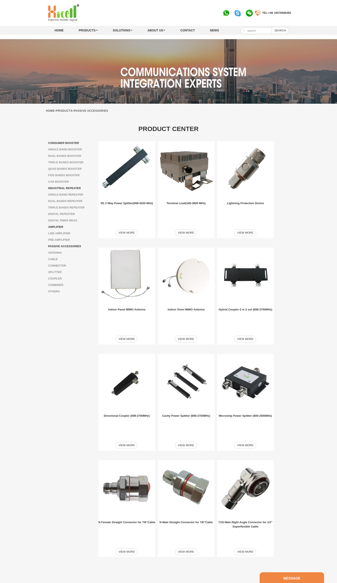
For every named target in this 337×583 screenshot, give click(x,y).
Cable (53, 259)
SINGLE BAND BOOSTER (65, 149)
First (151, 527)
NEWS (214, 30)
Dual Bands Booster (64, 155)
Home (59, 30)
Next (207, 527)
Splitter (55, 272)
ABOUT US (156, 30)
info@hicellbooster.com (72, 570)
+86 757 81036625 (67, 565)
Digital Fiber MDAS (62, 220)
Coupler (55, 278)
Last (218, 527)
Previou (162, 527)
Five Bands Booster (64, 175)
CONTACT (187, 30)
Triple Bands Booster (65, 162)
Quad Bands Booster (65, 168)
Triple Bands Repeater (66, 207)
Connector (57, 265)
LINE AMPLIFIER (59, 233)
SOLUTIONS (123, 30)
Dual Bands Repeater (65, 201)
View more (127, 220)
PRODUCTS (88, 30)
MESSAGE (144, 551)
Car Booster (58, 181)
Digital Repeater (61, 214)
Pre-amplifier (59, 239)
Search (280, 30)
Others (54, 291)
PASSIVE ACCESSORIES (91, 110)
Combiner (55, 285)
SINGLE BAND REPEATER (65, 194)
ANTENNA (55, 252)
